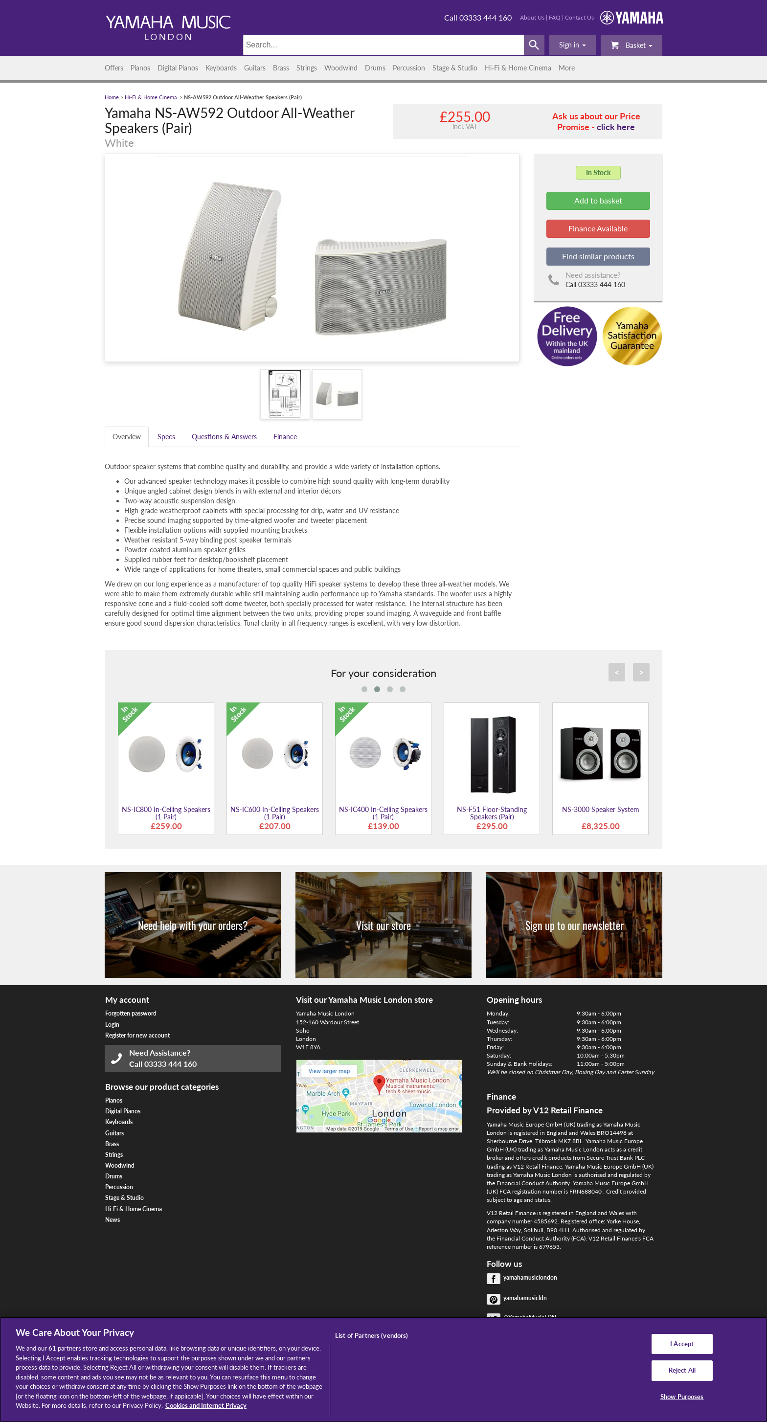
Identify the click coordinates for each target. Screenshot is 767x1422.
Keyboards (221, 68)
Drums (375, 68)
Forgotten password (131, 1013)
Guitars (255, 68)
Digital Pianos (178, 68)
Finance (285, 436)
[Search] (383, 45)
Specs (166, 436)
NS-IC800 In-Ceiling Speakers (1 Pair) (166, 813)
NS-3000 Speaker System (600, 809)
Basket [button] (631, 45)
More (567, 68)
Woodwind (341, 68)
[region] (383, 1369)
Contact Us (579, 17)
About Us (532, 17)
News (112, 1219)
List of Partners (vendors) (371, 1335)
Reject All (682, 1370)
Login (112, 1024)
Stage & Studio (454, 68)
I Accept (682, 1344)
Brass (281, 68)
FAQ (555, 17)
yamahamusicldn (525, 1298)
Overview (127, 436)
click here (616, 126)
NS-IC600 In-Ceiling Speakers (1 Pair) (274, 813)
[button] (572, 45)
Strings (306, 68)
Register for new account (137, 1035)
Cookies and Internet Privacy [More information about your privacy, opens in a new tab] (206, 1405)
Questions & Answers (224, 436)
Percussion (409, 68)
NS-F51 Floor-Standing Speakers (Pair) (492, 813)
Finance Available (598, 228)
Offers (114, 68)
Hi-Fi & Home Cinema (518, 68)
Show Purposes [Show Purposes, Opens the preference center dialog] (682, 1396)
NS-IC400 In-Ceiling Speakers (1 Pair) (383, 813)
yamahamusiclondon (530, 1277)
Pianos (140, 68)
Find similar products (598, 256)
